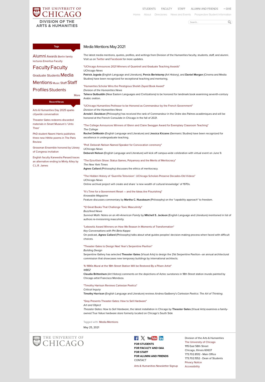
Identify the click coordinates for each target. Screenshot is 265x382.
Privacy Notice (193, 362)
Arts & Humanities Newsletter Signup (156, 366)
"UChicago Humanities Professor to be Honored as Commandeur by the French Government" (138, 106)
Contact (140, 360)
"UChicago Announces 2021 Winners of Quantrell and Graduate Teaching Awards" (131, 66)
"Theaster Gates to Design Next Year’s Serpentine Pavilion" (117, 246)
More (77, 95)
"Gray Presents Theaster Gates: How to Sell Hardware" (115, 301)
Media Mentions (108, 322)
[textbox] (210, 22)
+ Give (227, 9)
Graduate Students (46, 75)
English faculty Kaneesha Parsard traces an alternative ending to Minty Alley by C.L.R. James (56, 161)
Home (136, 14)
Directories (161, 14)
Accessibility (192, 366)
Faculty (166, 9)
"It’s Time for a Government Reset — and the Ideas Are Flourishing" (122, 191)
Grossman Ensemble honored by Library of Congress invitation (56, 150)
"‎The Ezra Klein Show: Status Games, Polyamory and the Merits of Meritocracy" (129, 160)
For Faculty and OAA (149, 348)
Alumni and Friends (204, 9)
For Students (144, 344)
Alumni (39, 56)
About (147, 14)
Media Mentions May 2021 (104, 47)
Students (149, 9)
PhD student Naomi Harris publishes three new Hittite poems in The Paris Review (54, 138)
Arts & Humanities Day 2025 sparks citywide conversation (53, 112)
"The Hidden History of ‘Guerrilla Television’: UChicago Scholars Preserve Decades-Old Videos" (139, 176)
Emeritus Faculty (53, 61)
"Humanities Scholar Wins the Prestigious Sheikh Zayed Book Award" (123, 86)
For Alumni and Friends (151, 356)
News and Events (181, 14)
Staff (181, 9)
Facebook (116, 59)
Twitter (101, 59)
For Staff (141, 352)
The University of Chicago (200, 342)
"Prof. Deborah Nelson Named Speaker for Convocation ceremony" (122, 145)
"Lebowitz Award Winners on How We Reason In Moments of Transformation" (128, 227)
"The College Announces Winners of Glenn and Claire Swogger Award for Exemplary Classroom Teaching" (145, 125)
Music (56, 83)
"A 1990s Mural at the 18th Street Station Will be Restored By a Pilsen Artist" (127, 266)
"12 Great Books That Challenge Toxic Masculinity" (112, 207)
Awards (52, 56)
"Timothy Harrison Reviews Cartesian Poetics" (110, 285)
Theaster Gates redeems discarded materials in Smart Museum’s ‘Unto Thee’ (53, 124)
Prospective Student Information (213, 14)
